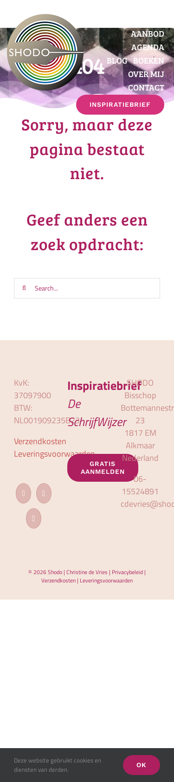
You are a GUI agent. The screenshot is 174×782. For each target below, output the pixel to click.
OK (141, 765)
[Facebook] (23, 493)
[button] (165, 121)
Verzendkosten (40, 441)
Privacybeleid (127, 572)
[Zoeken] (24, 288)
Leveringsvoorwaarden (54, 453)
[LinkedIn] (33, 518)
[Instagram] (44, 493)
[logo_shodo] (45, 18)
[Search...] (87, 288)
